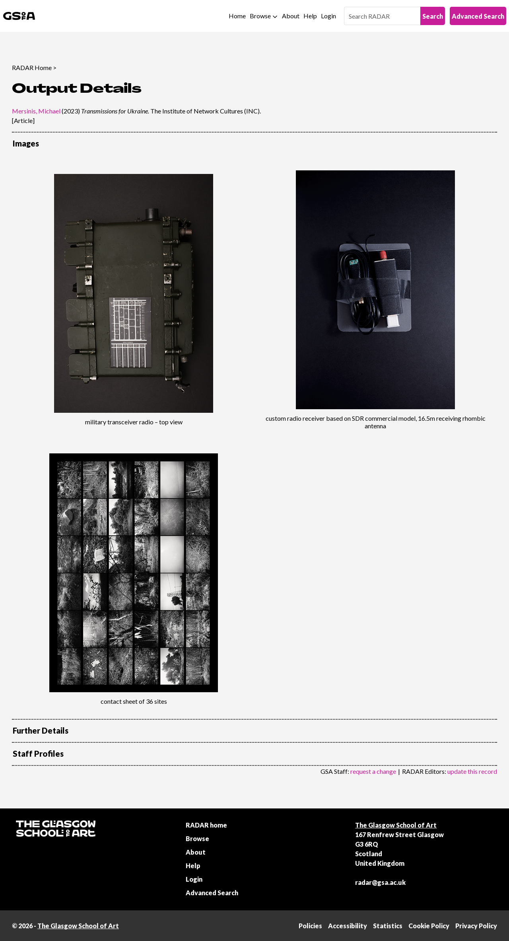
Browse (260, 16)
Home (237, 16)
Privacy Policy (476, 925)
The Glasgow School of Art (396, 825)
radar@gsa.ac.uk (380, 882)
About (290, 16)
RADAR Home (32, 67)
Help (310, 16)
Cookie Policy (428, 925)
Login (328, 16)
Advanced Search (478, 16)
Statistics (387, 925)
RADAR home (206, 825)
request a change (373, 771)
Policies (310, 925)
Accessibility (347, 925)
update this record (472, 771)
